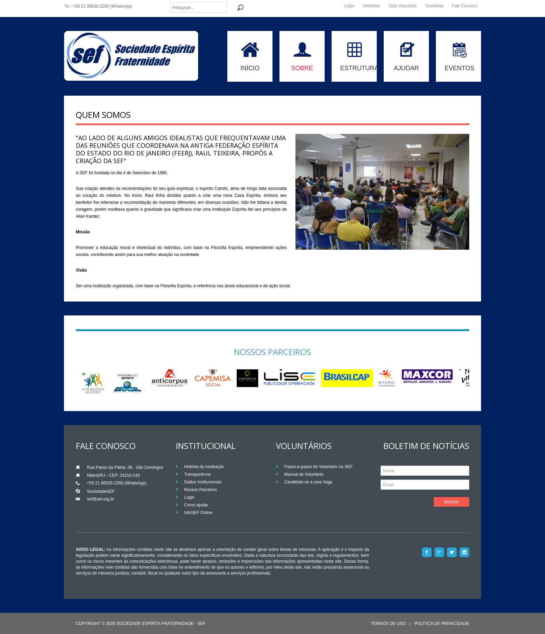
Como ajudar (196, 505)
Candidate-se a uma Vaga (308, 482)
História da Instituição (204, 466)
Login (349, 5)
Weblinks (371, 5)
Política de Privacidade (441, 624)
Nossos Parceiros (200, 489)
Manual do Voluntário (304, 474)
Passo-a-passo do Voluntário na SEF (318, 466)
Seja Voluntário (403, 5)
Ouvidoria (434, 5)
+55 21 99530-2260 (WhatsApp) (102, 6)
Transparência (197, 474)
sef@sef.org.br (100, 499)
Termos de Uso (388, 624)
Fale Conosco (465, 5)
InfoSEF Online (198, 512)
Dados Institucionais (202, 482)
